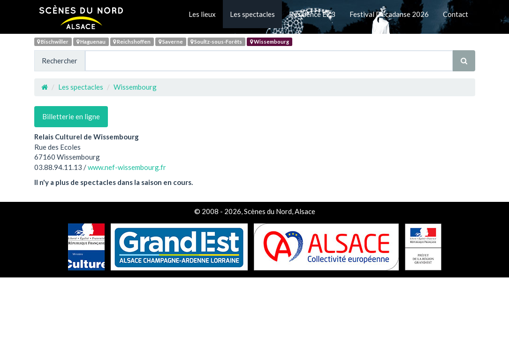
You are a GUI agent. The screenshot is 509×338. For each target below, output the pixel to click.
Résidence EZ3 (312, 14)
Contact (455, 14)
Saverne (171, 41)
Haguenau (91, 41)
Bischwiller (52, 41)
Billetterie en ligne (71, 116)
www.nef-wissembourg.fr (127, 167)
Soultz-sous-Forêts (216, 41)
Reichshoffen (132, 41)
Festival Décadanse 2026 (389, 14)
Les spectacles (252, 14)
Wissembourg (269, 41)
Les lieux (202, 14)
